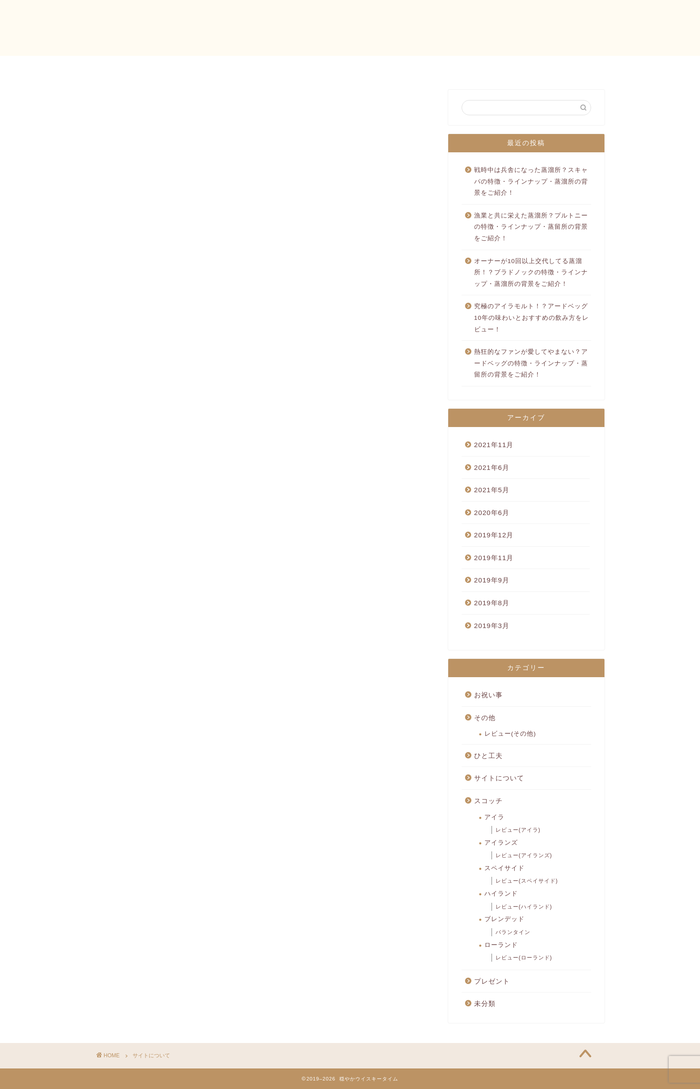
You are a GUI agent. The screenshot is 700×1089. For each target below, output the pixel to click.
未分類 (485, 1003)
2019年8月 (491, 603)
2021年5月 (491, 490)
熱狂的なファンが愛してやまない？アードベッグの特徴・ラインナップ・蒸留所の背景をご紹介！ (531, 363)
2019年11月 (494, 557)
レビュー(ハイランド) (524, 907)
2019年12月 (494, 535)
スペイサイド (504, 868)
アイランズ (501, 842)
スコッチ (488, 800)
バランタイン (513, 932)
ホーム (256, 67)
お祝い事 (488, 695)
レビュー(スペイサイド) (527, 881)
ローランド (501, 945)
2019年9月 (491, 580)
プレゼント (492, 981)
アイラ (494, 817)
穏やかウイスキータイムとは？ (404, 67)
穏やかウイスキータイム (350, 27)
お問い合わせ (310, 67)
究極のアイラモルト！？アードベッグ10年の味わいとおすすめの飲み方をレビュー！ (531, 317)
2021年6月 (491, 467)
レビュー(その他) (510, 733)
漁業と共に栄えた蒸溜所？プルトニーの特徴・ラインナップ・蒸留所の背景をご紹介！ (531, 227)
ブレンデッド (504, 919)
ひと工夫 (488, 755)
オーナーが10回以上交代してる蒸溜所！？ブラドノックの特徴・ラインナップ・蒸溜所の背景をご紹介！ (531, 272)
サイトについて (499, 778)
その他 (485, 717)
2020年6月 (491, 512)
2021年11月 (494, 444)
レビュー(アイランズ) (524, 855)
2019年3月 (491, 625)
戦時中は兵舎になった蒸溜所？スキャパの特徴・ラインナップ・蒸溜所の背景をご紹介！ (531, 181)
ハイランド (501, 893)
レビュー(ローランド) (524, 958)
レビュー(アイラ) (518, 830)
